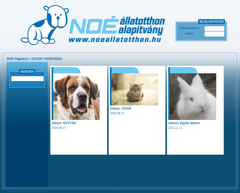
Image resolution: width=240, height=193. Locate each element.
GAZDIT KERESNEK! (47, 59)
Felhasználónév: (190, 28)
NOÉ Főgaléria (17, 59)
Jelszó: (189, 33)
